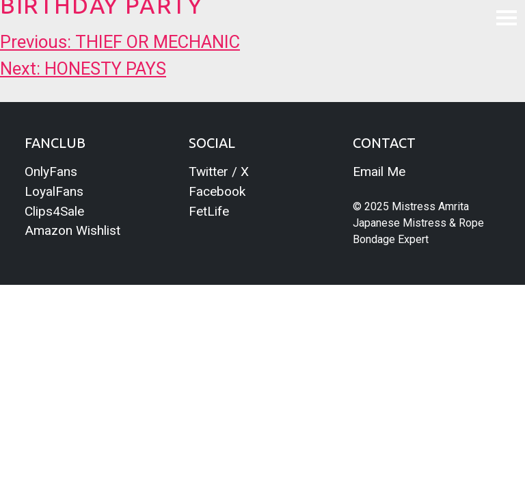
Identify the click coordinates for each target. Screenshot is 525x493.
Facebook (217, 191)
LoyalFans (54, 191)
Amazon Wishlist (72, 230)
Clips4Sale (54, 211)
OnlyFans (51, 171)
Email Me (379, 171)
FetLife (209, 211)
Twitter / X (219, 171)
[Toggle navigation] (506, 17)
